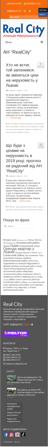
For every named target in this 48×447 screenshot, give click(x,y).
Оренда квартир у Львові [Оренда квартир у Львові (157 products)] (18, 250)
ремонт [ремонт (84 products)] (19, 279)
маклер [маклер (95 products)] (27, 276)
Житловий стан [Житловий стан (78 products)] (9, 243)
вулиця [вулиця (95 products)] (15, 266)
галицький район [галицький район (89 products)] (27, 266)
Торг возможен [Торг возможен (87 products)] (32, 255)
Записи (19, 90)
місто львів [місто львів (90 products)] (36, 277)
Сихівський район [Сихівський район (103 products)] (13, 255)
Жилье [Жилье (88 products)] (31, 240)
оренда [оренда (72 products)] (5, 279)
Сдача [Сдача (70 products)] (40, 252)
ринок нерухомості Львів (23, 207)
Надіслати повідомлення (13, 420)
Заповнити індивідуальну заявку (13, 406)
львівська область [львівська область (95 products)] (12, 276)
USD (8, 124)
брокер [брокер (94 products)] (7, 266)
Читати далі (15, 118)
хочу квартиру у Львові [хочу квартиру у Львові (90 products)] (24, 287)
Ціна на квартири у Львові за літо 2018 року (27, 129)
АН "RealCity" (15, 124)
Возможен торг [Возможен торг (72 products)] (22, 240)
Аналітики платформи (25, 124)
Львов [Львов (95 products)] (6, 246)
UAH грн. (43, 10)
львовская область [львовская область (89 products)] (32, 274)
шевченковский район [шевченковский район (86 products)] (13, 290)
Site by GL (17, 442)
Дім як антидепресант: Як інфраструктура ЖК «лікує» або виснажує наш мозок (25, 380)
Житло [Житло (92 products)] (38, 240)
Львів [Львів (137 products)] (14, 246)
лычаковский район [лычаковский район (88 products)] (12, 274)
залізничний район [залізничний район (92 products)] (12, 271)
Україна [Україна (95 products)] (27, 258)
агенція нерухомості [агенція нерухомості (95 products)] (29, 263)
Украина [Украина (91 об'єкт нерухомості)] (18, 258)
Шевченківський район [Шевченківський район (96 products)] (15, 260)
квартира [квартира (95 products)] (28, 271)
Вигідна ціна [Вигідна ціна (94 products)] (9, 240)
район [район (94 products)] (12, 279)
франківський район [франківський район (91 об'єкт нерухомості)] (19, 285)
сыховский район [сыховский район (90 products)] (11, 282)
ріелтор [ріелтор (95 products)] (36, 279)
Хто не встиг (9, 129)
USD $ (43, 14)
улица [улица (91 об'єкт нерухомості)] (24, 282)
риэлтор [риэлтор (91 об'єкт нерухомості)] (27, 279)
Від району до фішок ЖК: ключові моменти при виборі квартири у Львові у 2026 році (25, 392)
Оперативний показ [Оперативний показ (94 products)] (29, 246)
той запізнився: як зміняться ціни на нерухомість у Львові (27, 126)
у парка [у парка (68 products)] (29, 282)
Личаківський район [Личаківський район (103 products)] (28, 242)
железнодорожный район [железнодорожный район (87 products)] (21, 269)
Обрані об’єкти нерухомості (14, 413)
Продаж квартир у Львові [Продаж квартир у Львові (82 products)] (26, 253)
